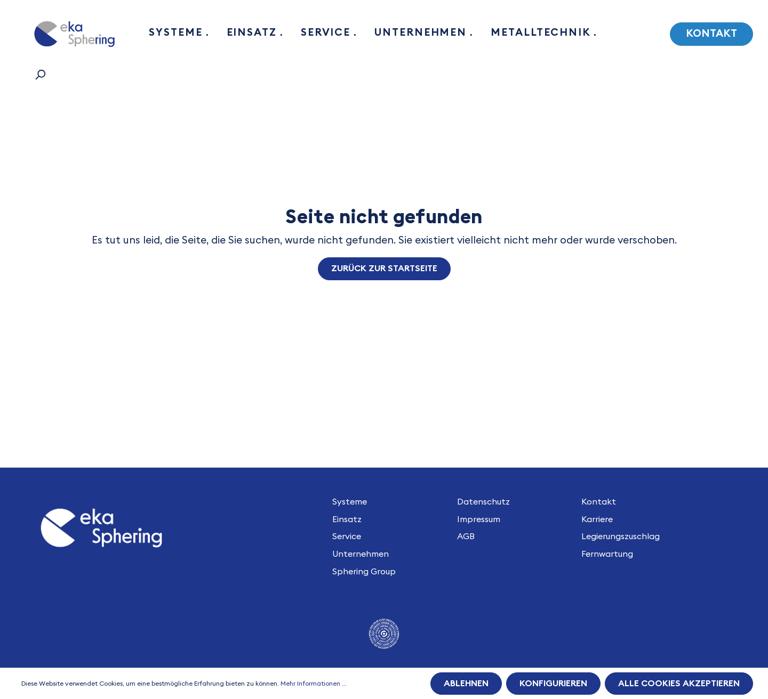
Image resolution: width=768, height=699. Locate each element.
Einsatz (347, 519)
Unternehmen (360, 554)
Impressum (478, 519)
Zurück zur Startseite (384, 268)
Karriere (597, 519)
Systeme (349, 502)
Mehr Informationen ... (314, 683)
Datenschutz (483, 502)
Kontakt (711, 34)
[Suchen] (40, 74)
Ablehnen (466, 683)
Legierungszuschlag (620, 536)
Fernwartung (607, 554)
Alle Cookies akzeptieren (679, 683)
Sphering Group (364, 571)
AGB (466, 536)
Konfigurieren (553, 683)
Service (346, 536)
